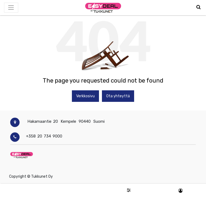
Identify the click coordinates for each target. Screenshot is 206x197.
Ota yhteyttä (118, 96)
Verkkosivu (85, 96)
